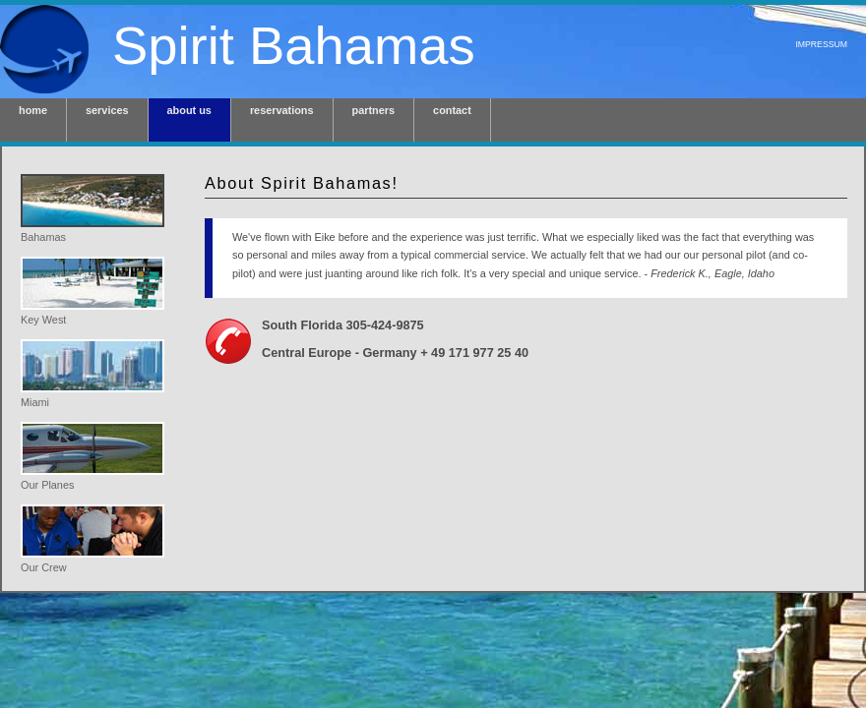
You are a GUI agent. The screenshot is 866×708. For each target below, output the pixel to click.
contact (452, 110)
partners (374, 110)
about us (189, 110)
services (107, 110)
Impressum (821, 44)
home (33, 110)
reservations (282, 110)
